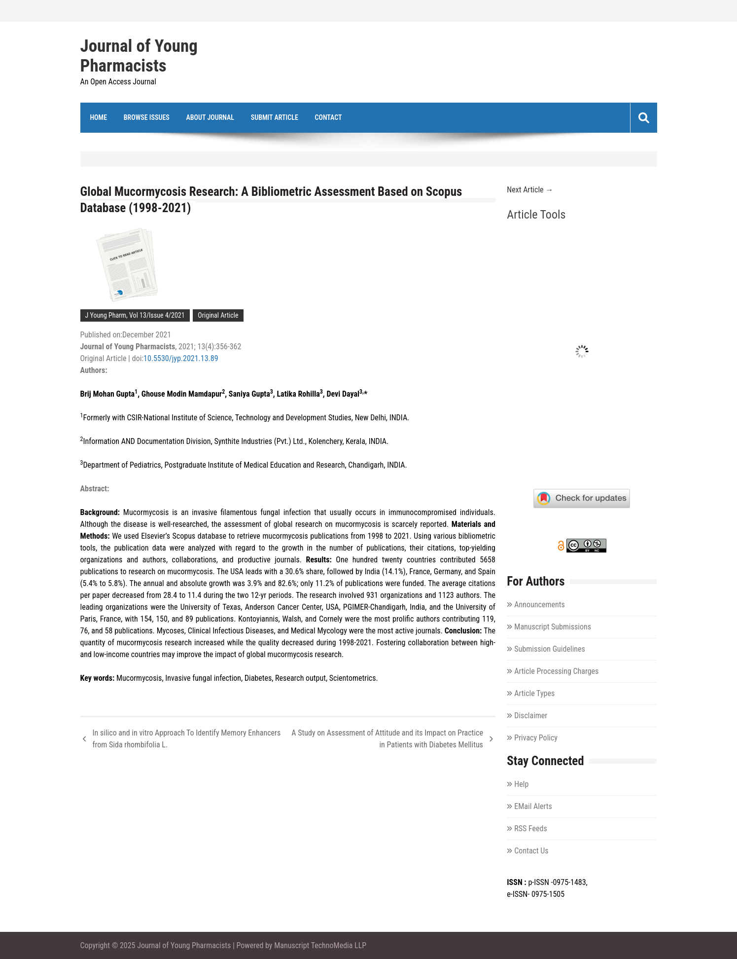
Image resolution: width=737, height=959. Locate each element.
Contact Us (531, 850)
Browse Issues (147, 117)
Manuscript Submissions (552, 626)
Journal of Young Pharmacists (139, 56)
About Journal (210, 117)
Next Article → (530, 189)
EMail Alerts (533, 806)
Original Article (218, 315)
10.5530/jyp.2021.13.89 (180, 358)
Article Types (534, 693)
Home (98, 117)
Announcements (539, 604)
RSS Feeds (530, 828)
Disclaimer (530, 715)
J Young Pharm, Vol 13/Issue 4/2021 (135, 315)
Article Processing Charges (556, 671)
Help (521, 784)
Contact (328, 117)
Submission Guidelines (549, 649)
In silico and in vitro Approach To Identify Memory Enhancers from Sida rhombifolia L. (187, 738)
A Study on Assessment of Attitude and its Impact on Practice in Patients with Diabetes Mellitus (387, 738)
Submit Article (274, 117)
